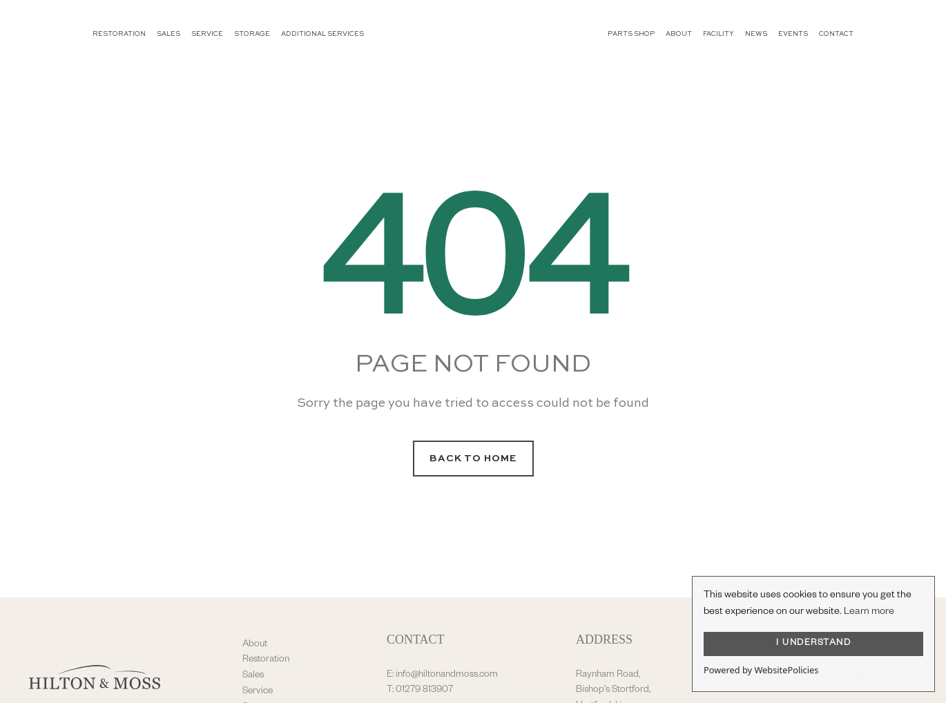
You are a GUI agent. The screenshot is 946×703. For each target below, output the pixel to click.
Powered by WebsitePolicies (761, 670)
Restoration (265, 660)
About (254, 645)
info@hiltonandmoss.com (447, 675)
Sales (253, 676)
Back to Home (473, 458)
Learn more (869, 612)
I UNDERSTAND (813, 643)
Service (257, 691)
